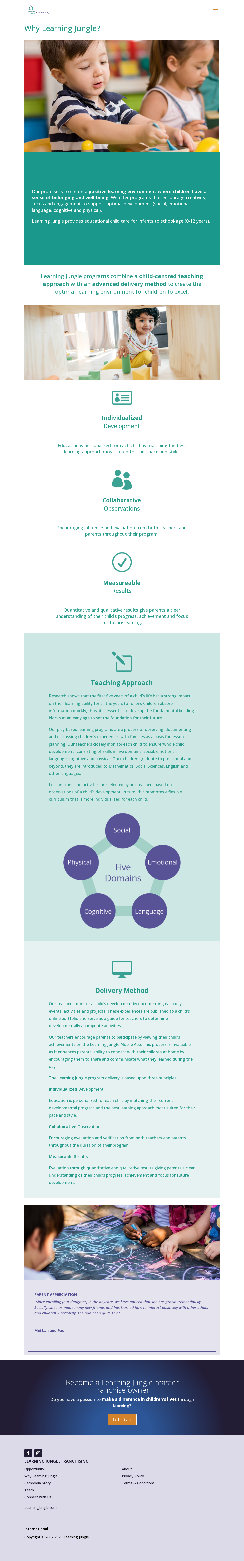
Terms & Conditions (138, 1483)
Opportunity (34, 1469)
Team (29, 1490)
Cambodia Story (37, 1483)
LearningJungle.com (40, 1507)
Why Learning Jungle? (41, 1476)
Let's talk (122, 1420)
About (127, 1469)
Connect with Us (37, 1497)
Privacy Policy (133, 1476)
